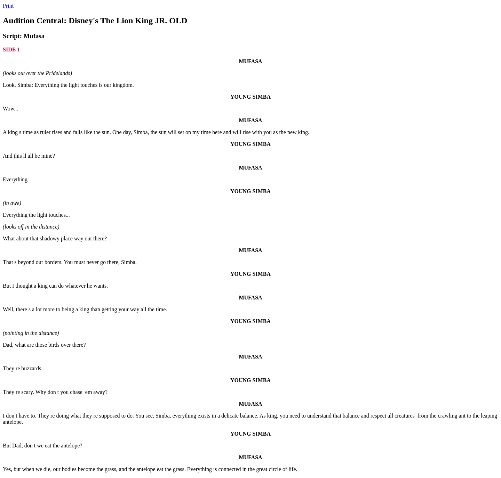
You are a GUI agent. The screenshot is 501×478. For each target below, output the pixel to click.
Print (8, 6)
